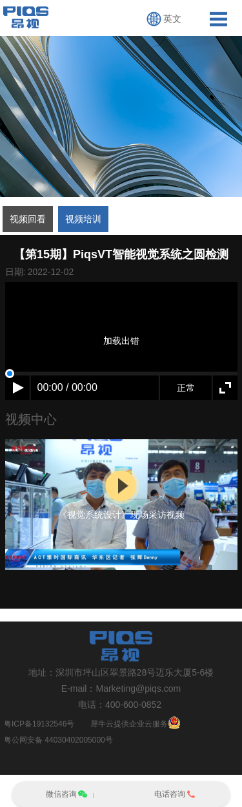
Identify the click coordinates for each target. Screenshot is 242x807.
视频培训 (83, 219)
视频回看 (28, 219)
